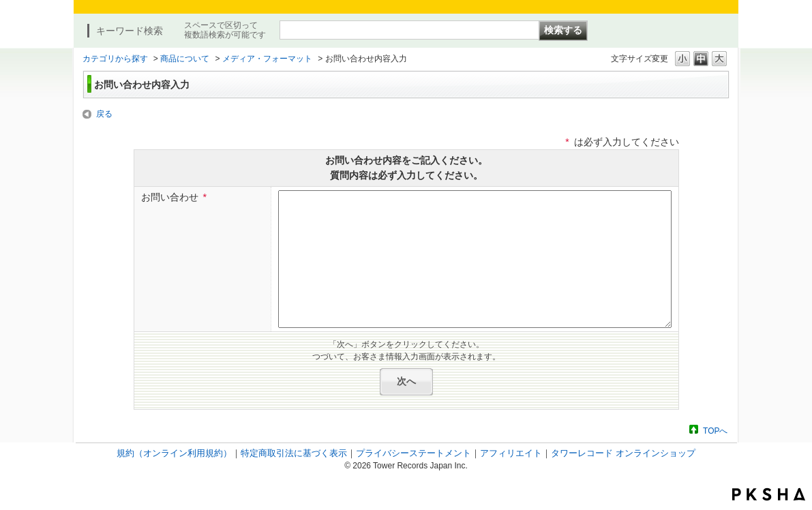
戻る (104, 114)
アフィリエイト (511, 453)
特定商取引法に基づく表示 (294, 453)
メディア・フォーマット (267, 58)
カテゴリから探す (115, 58)
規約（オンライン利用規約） (174, 453)
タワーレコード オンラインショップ (623, 453)
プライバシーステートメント (413, 453)
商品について (184, 58)
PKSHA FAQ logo (768, 494)
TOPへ (715, 430)
